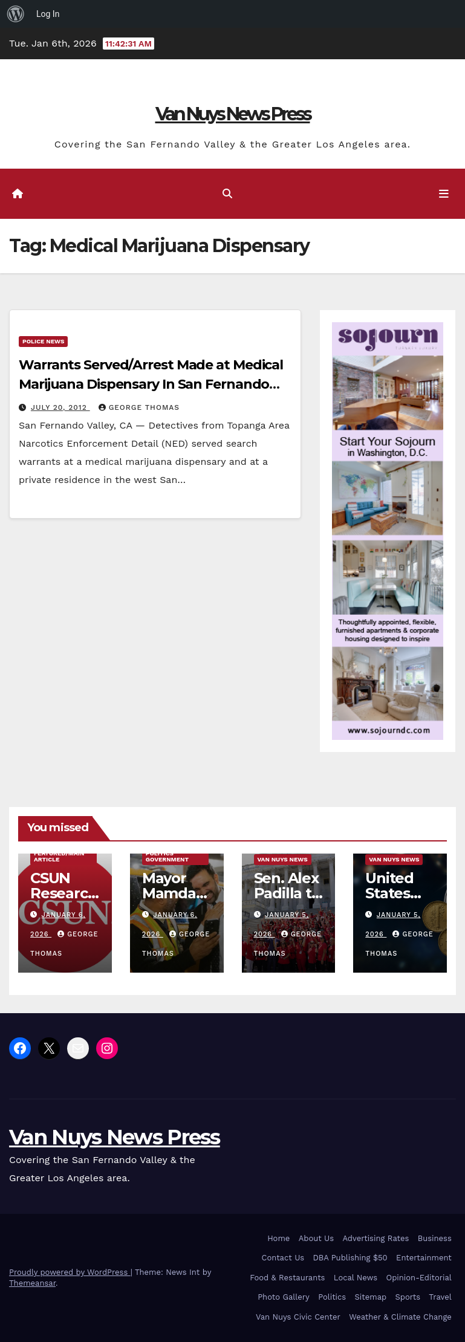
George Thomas (139, 407)
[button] (227, 193)
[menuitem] (15, 14)
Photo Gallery (284, 1296)
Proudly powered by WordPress (70, 1272)
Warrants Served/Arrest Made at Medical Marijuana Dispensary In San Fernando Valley (151, 384)
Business (435, 1238)
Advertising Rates (375, 1238)
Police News (43, 341)
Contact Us (283, 1257)
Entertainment (424, 1257)
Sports (407, 1296)
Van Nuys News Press (232, 114)
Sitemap (371, 1296)
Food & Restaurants (287, 1277)
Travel (440, 1296)
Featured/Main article (59, 856)
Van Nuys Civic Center (298, 1316)
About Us (316, 1238)
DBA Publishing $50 (350, 1257)
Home (278, 1238)
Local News (355, 1277)
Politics (332, 1296)
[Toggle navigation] (444, 193)
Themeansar (32, 1283)
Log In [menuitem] (47, 14)
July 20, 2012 (60, 407)
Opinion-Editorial (419, 1277)
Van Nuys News (283, 859)
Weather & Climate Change (400, 1316)
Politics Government (167, 856)
